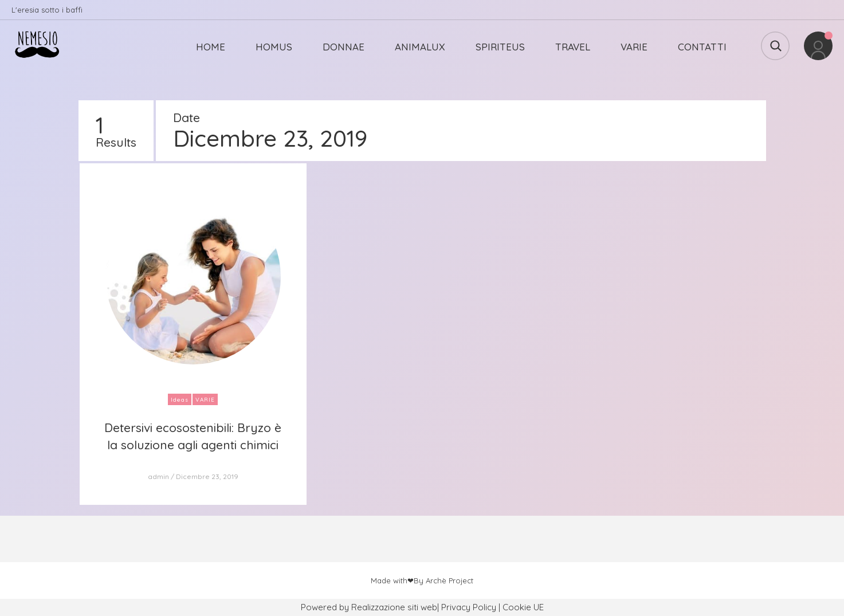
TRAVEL (572, 47)
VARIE (634, 47)
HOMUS (274, 47)
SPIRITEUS (500, 47)
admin (158, 476)
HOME (210, 47)
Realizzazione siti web (394, 607)
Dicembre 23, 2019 (207, 476)
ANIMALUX (420, 47)
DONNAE (343, 47)
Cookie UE (523, 607)
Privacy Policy (468, 607)
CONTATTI (702, 47)
